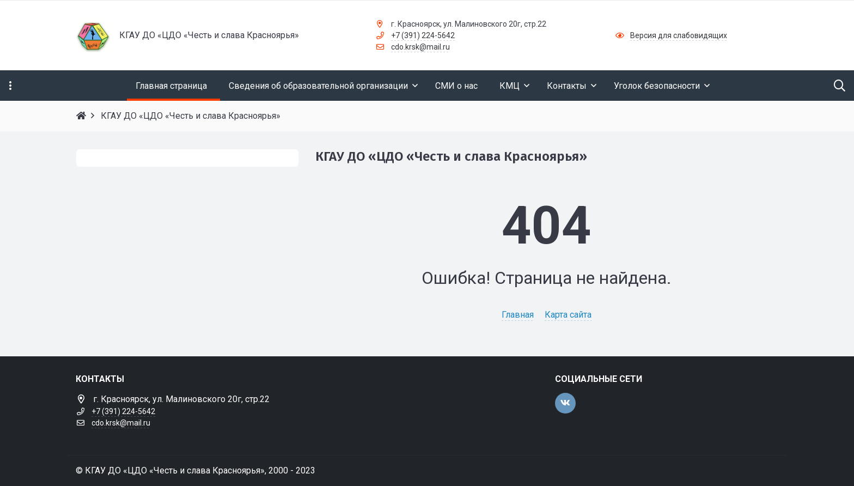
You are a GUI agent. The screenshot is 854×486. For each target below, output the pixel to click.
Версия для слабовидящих (678, 35)
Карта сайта (568, 314)
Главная (518, 314)
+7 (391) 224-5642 (423, 35)
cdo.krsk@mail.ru (420, 46)
